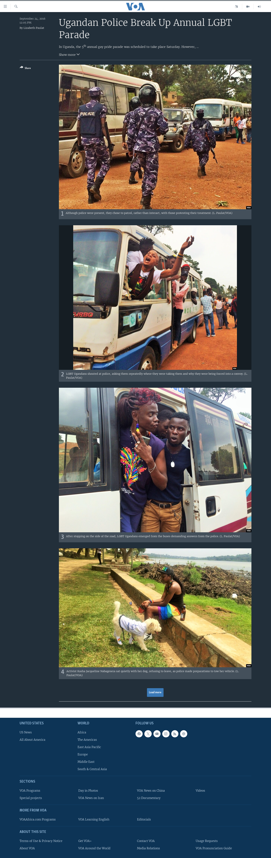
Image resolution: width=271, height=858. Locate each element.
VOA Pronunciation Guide (214, 848)
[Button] (25, 68)
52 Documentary (149, 798)
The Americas (87, 740)
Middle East (86, 762)
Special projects (31, 798)
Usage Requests (207, 841)
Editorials (144, 819)
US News (26, 732)
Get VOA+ (85, 841)
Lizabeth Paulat (34, 28)
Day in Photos (88, 790)
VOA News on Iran (91, 798)
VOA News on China (151, 790)
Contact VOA (146, 841)
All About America (32, 740)
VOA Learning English (93, 819)
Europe (83, 754)
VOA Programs (30, 790)
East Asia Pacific (89, 747)
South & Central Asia (92, 769)
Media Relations (148, 848)
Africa (82, 732)
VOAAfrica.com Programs (38, 819)
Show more (69, 54)
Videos (200, 790)
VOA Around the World (94, 848)
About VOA (27, 848)
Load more (155, 692)
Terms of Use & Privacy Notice (41, 841)
